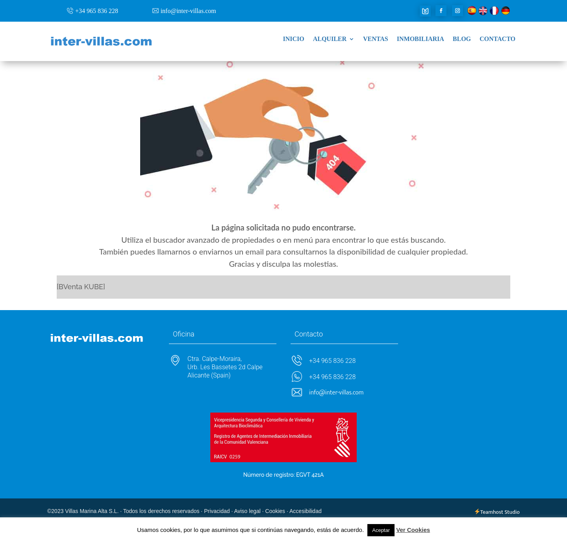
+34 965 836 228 (96, 10)
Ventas (375, 39)
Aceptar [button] (381, 530)
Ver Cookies (413, 529)
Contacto (497, 39)
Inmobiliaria (420, 39)
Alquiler (329, 39)
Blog (462, 39)
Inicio (293, 39)
